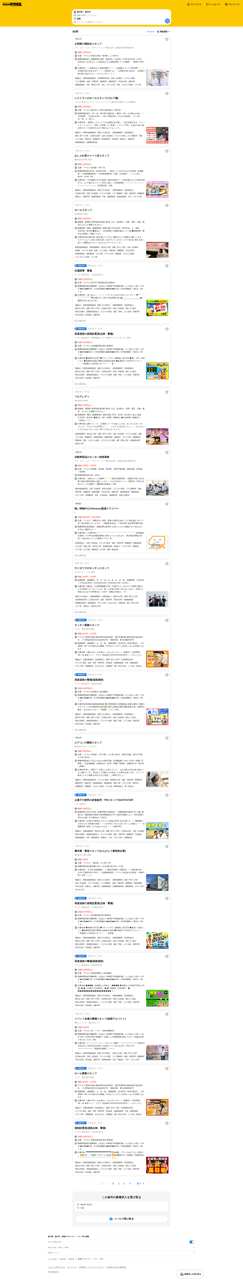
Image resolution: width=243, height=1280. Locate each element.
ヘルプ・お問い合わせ (56, 1267)
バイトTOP (52, 1259)
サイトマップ (72, 1267)
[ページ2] (118, 1183)
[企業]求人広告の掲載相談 (116, 1267)
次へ (139, 1183)
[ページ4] (129, 1183)
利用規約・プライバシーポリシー (92, 1267)
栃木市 (71, 1259)
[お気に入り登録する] (166, 39)
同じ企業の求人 (80, 321)
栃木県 (62, 1259)
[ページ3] (124, 1183)
